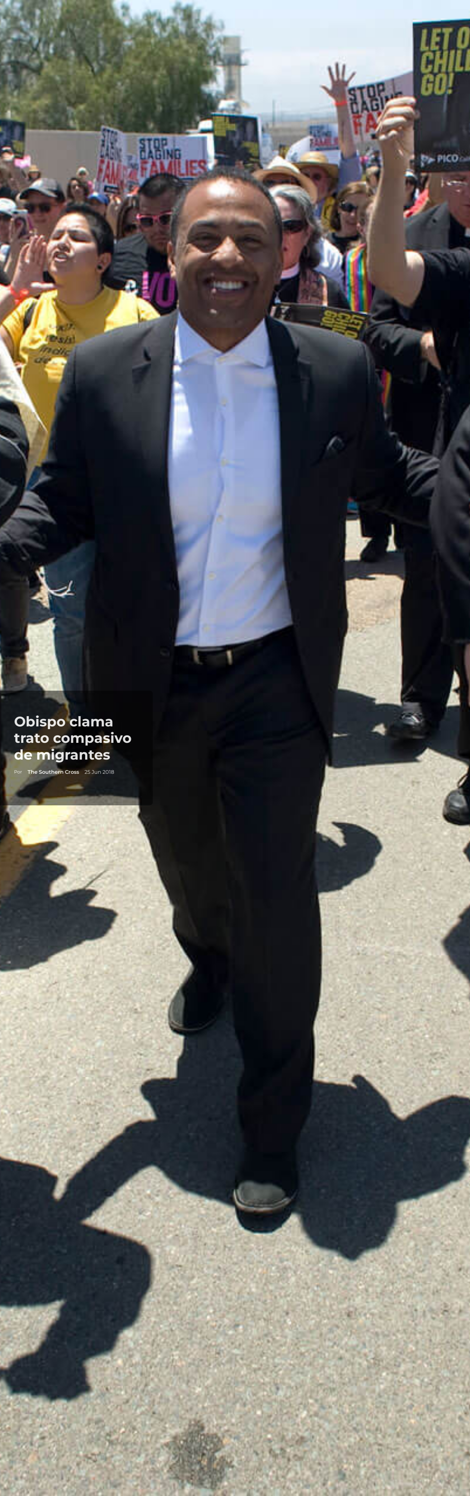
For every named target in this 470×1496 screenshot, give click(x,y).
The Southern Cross (48, 772)
